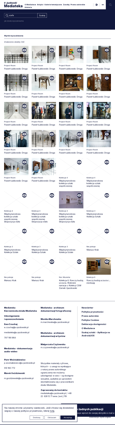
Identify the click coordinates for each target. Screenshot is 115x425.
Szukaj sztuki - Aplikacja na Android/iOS (96, 334)
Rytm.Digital (105, 417)
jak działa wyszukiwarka (14, 21)
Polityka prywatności (92, 312)
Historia (28, 7)
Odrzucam (52, 417)
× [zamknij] (63, 406)
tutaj (52, 410)
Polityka (90, 320)
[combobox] (20, 15)
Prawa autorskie (78, 5)
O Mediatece (30, 5)
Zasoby (66, 5)
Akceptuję (68, 417)
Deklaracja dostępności (94, 324)
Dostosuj (36, 417)
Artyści (40, 5)
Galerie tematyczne (53, 5)
